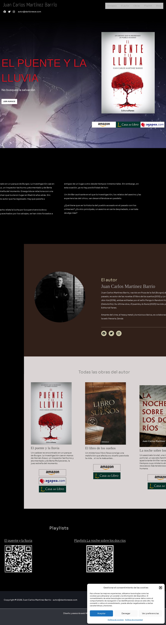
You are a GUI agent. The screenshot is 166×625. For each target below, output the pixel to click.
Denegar (126, 613)
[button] (160, 587)
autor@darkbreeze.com (30, 11)
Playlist (148, 5)
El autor (125, 5)
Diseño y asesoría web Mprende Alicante (83, 613)
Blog (158, 5)
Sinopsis (112, 5)
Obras (136, 5)
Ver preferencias (150, 613)
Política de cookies (116, 620)
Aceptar (101, 613)
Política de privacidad (134, 620)
